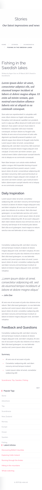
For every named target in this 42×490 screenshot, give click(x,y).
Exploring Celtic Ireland (11, 455)
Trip (13, 380)
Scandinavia (29, 44)
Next (38, 388)
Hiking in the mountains (11, 466)
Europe (4, 427)
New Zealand (7, 417)
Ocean (4, 432)
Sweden (18, 380)
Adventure (6, 401)
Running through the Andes (12, 460)
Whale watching (8, 471)
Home (4, 44)
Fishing (25, 380)
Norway (5, 422)
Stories (15, 44)
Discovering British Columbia (13, 450)
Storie (4, 396)
